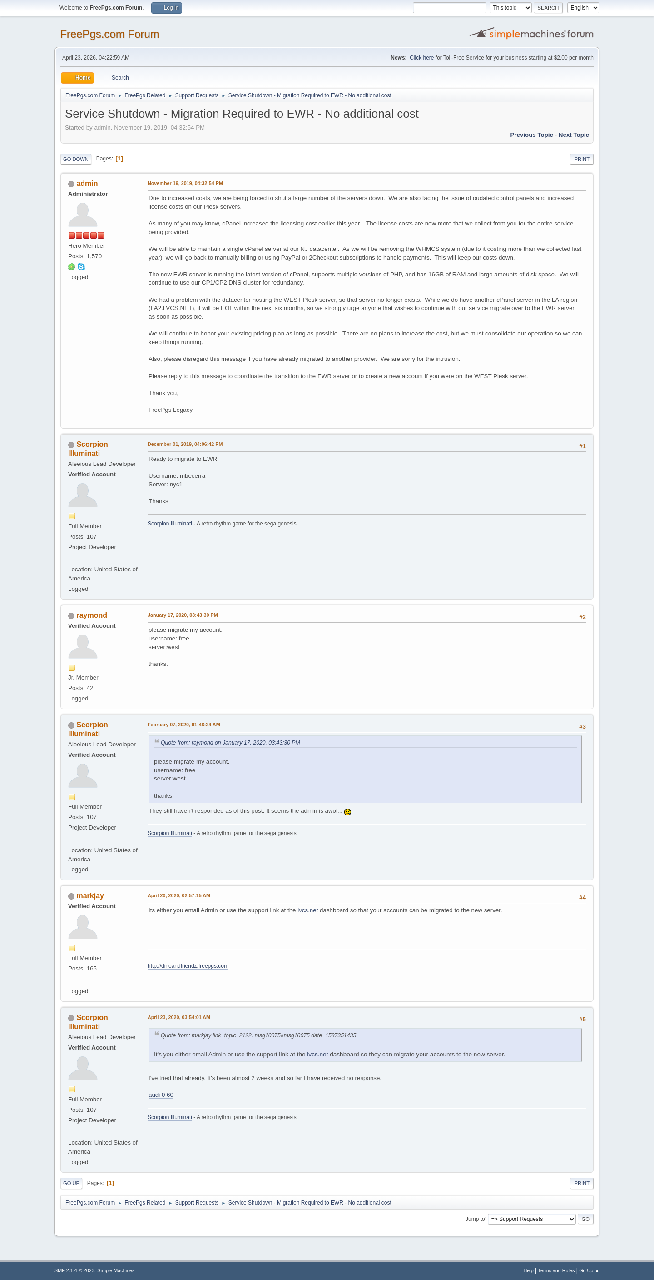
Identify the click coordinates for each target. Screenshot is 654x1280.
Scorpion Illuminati (170, 523)
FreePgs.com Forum (109, 34)
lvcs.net (307, 910)
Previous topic (531, 134)
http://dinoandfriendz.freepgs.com (188, 966)
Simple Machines (115, 1270)
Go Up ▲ (589, 1270)
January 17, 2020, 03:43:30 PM (183, 615)
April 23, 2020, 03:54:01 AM (179, 1017)
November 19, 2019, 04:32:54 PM (185, 183)
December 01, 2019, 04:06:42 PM (185, 444)
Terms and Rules (556, 1270)
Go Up (71, 1183)
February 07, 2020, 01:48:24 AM (184, 724)
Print (582, 159)
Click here (422, 58)
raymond (91, 615)
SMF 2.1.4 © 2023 (74, 1270)
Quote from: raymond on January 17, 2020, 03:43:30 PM (230, 743)
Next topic (574, 134)
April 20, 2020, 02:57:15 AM (179, 895)
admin (87, 183)
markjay (90, 896)
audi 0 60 (161, 1094)
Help (529, 1270)
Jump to (475, 1218)
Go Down (76, 159)
